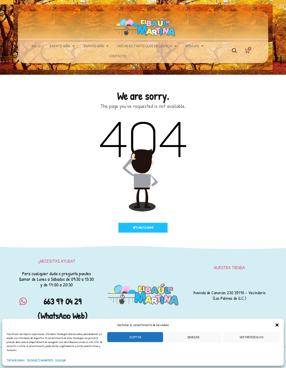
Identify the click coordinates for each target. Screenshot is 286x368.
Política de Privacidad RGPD (40, 360)
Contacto (117, 55)
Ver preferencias (251, 337)
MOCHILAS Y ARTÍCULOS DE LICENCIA (147, 46)
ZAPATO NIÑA (62, 46)
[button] (277, 325)
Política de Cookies (16, 360)
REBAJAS (195, 46)
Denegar (193, 337)
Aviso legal (60, 360)
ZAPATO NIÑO (96, 46)
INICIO (36, 45)
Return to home (143, 227)
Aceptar (135, 337)
